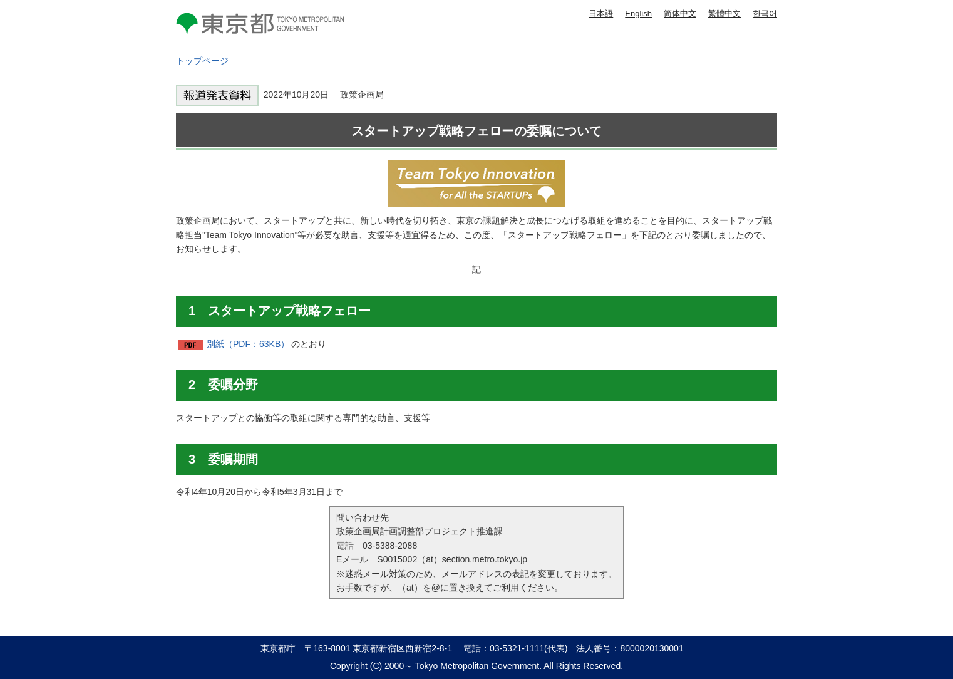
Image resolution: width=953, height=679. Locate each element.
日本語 (601, 13)
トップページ (202, 61)
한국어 (765, 13)
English (638, 13)
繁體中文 (724, 13)
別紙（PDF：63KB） (248, 344)
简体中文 (680, 13)
